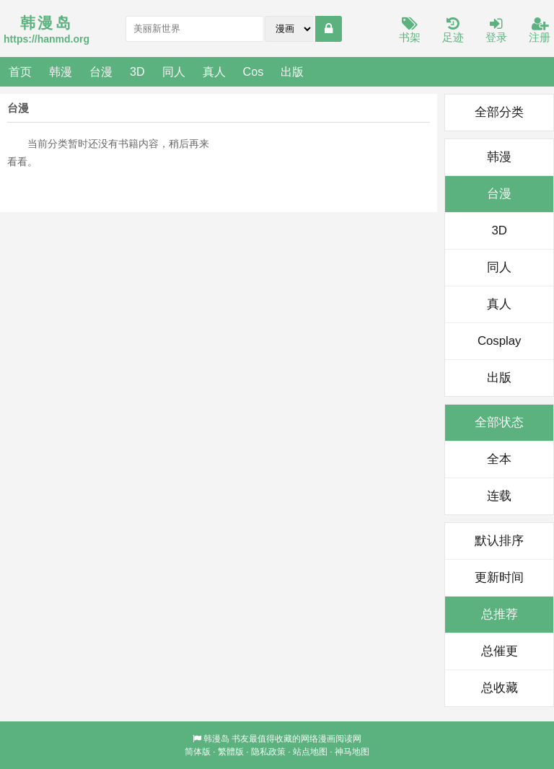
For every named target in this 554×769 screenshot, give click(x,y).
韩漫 (60, 71)
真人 (214, 71)
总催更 (499, 651)
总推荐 (499, 614)
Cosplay (500, 341)
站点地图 (310, 752)
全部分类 (499, 112)
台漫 (101, 71)
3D (137, 71)
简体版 (198, 752)
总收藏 (499, 688)
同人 (173, 71)
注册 (539, 30)
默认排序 (499, 541)
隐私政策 (268, 752)
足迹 (453, 30)
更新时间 (499, 577)
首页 (20, 71)
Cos (253, 71)
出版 (292, 71)
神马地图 (352, 752)
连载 (499, 496)
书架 (410, 30)
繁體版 (231, 752)
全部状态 (499, 422)
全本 (499, 459)
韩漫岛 (216, 739)
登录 (496, 30)
